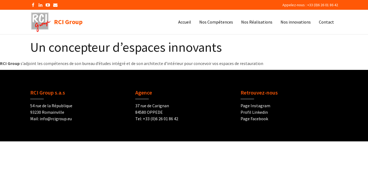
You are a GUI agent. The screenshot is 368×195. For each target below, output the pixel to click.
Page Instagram (255, 105)
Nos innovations (296, 22)
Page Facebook (254, 118)
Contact (326, 22)
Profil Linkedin (254, 112)
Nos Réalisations (256, 22)
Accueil (184, 22)
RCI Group (56, 23)
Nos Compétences (216, 22)
